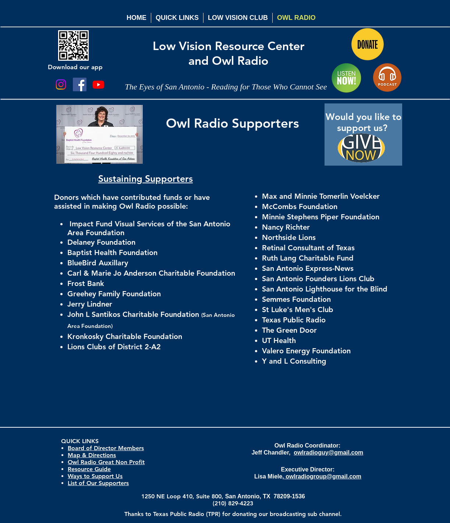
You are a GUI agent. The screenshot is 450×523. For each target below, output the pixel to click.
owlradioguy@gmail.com (328, 452)
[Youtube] (98, 84)
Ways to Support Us (95, 476)
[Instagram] (61, 84)
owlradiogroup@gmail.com (322, 476)
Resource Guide (89, 469)
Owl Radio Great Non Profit (106, 462)
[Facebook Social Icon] (79, 84)
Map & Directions (92, 455)
